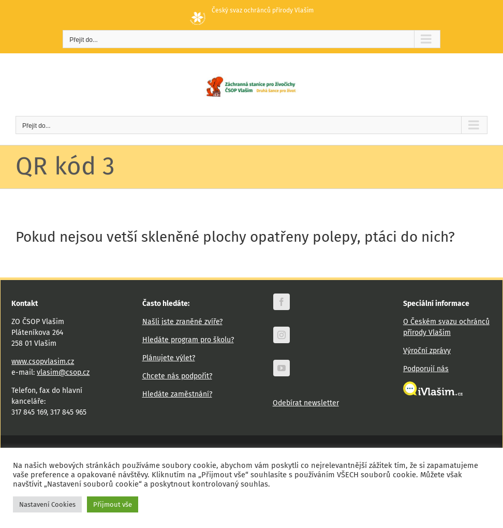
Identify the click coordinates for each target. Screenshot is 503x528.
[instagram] (281, 335)
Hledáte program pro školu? (188, 339)
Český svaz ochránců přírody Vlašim (252, 10)
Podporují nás (426, 368)
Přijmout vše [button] (112, 504)
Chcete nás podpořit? (177, 376)
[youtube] (281, 368)
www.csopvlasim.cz (42, 361)
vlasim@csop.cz (63, 372)
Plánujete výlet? (168, 358)
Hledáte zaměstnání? (177, 394)
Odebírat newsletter (306, 403)
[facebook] (281, 302)
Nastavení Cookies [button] (47, 504)
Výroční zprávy (427, 350)
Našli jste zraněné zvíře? (182, 321)
